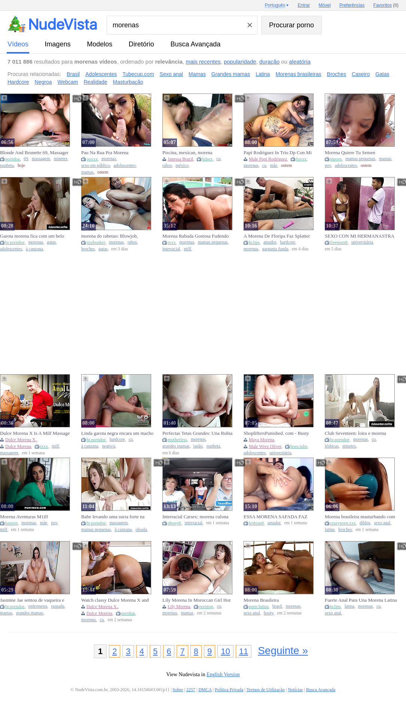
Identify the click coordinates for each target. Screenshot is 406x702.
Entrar (304, 5)
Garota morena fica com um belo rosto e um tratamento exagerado (32, 236)
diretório (141, 44)
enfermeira (38, 606)
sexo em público (95, 165)
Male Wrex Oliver (265, 446)
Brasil (73, 74)
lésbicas (332, 446)
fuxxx (301, 159)
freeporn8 (339, 242)
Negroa (43, 82)
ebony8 (174, 523)
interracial (171, 249)
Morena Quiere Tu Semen (350, 152)
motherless (177, 439)
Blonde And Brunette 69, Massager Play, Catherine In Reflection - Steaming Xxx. (34, 153)
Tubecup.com (138, 74)
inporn (336, 159)
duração (269, 61)
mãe (273, 165)
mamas (87, 172)
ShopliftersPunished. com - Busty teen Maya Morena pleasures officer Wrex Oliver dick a (279, 433)
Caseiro (361, 74)
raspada (57, 606)
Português (275, 5)
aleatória (300, 61)
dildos (365, 523)
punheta (7, 165)
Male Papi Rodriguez (268, 159)
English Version (223, 674)
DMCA (204, 689)
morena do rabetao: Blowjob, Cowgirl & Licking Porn (109, 236)
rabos (167, 165)
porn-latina (259, 606)
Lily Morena (179, 606)
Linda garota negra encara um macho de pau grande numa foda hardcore (117, 433)
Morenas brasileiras (298, 74)
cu (218, 158)
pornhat (128, 613)
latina (330, 529)
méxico (181, 165)
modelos (99, 44)
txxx (171, 242)
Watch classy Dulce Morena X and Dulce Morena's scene (115, 600)
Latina (263, 74)
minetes (60, 158)
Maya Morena (261, 439)
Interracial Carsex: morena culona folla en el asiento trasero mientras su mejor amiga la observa (198, 517)
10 (225, 651)
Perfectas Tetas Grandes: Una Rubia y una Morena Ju (197, 433)
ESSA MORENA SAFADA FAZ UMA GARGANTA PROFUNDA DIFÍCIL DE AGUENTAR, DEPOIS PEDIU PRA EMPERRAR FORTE (279, 517)
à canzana (34, 249)
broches (88, 249)
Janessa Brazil (180, 159)
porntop (206, 606)
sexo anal (382, 523)
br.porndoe (15, 242)
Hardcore (18, 82)
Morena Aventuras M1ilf (24, 516)
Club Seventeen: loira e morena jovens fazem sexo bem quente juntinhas (355, 433)
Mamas (197, 74)
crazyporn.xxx (343, 523)
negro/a (108, 446)
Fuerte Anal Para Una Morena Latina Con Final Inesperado (361, 600)
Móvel (325, 5)
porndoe (12, 159)
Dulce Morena (18, 446)
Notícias (295, 689)
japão (197, 446)
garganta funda (275, 249)
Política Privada (229, 689)
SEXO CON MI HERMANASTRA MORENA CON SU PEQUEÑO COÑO (359, 236)
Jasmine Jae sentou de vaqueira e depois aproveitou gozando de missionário (32, 600)
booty (269, 613)
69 (26, 158)
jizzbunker (95, 242)
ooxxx (92, 159)
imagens (58, 44)
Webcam (68, 82)
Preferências (351, 5)
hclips (254, 242)
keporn (11, 523)
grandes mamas (175, 446)
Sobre (178, 689)
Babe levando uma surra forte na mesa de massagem (112, 517)
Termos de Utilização (265, 689)
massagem (41, 158)
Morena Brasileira (261, 600)
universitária (362, 242)
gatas (51, 242)
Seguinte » (283, 650)
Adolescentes (101, 74)
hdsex (207, 159)
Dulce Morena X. (21, 439)
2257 (190, 689)
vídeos (17, 44)
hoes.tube (299, 446)
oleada (141, 529)
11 (243, 651)
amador (270, 242)
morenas (108, 158)
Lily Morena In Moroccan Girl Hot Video (196, 600)
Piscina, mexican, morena (187, 152)
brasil (277, 606)
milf (187, 249)
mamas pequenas (360, 158)
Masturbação (128, 82)
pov (328, 165)
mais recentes (203, 61)
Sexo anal (171, 74)
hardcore (287, 242)
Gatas (382, 74)
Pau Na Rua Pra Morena (104, 152)
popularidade (240, 61)
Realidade (95, 82)
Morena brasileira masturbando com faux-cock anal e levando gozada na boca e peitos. (360, 517)
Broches (336, 74)
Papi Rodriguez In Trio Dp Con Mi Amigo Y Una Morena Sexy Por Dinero (278, 153)
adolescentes (125, 165)
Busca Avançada (195, 44)
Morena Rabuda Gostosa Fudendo (195, 236)
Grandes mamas (230, 74)
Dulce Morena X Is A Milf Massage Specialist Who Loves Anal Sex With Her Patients (36, 433)
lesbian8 (256, 523)
